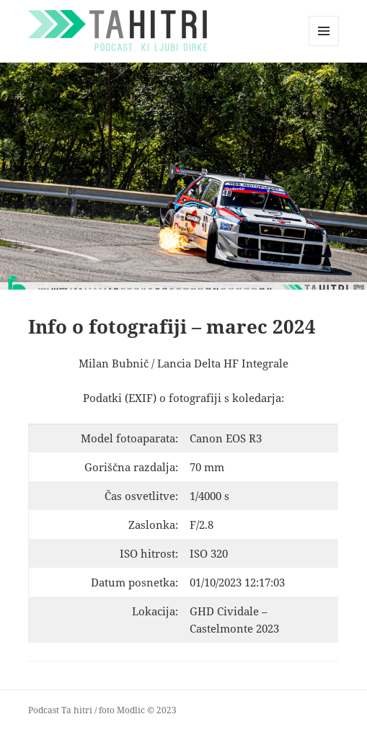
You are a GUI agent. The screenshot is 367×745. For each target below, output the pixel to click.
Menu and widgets (324, 45)
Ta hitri (76, 710)
